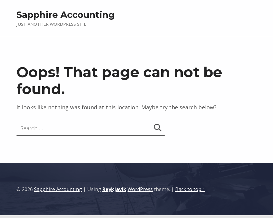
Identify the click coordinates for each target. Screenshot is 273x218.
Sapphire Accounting (65, 14)
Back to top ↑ (190, 189)
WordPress (140, 189)
